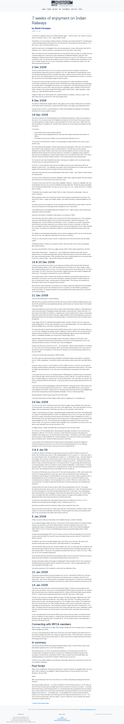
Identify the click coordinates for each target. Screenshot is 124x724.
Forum (49, 9)
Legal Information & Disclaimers (62, 720)
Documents (66, 9)
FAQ (60, 9)
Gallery (54, 9)
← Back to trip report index (40, 703)
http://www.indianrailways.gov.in (88, 709)
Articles (74, 9)
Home (43, 9)
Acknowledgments (62, 718)
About (62, 717)
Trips (80, 9)
